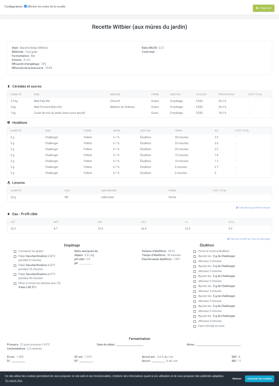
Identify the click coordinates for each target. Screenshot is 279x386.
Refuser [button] (237, 378)
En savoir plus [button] (13, 380)
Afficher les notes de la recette (44, 6)
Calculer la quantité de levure (253, 207)
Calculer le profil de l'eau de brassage (248, 239)
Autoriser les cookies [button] (259, 378)
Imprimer (264, 8)
